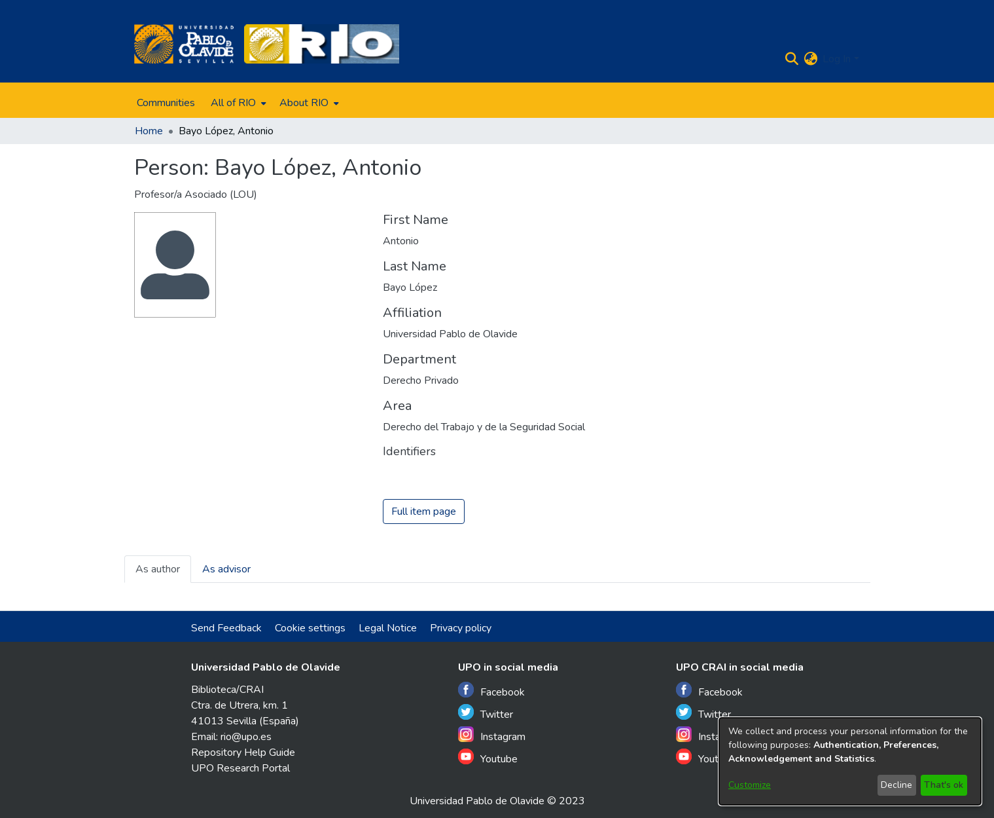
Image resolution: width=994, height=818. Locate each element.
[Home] (184, 44)
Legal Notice (388, 628)
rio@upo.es (246, 737)
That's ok (943, 785)
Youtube (488, 757)
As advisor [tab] (226, 570)
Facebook (491, 690)
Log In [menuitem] (837, 59)
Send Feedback (226, 628)
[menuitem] (237, 103)
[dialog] (850, 761)
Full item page (423, 512)
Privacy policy (460, 628)
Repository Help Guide (243, 752)
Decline (896, 785)
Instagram (491, 735)
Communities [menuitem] (166, 103)
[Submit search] (791, 59)
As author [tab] (157, 570)
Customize (749, 785)
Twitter (485, 713)
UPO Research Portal (240, 768)
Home (149, 131)
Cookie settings (310, 628)
